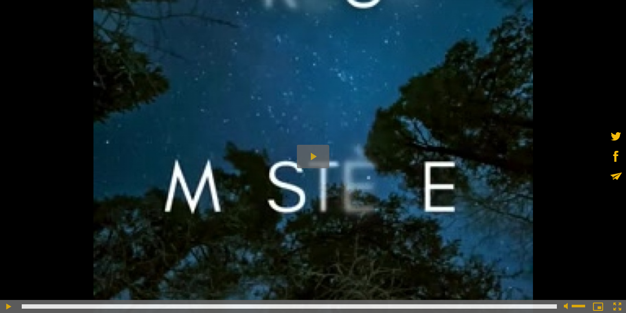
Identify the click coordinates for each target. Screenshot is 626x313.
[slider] (289, 306)
